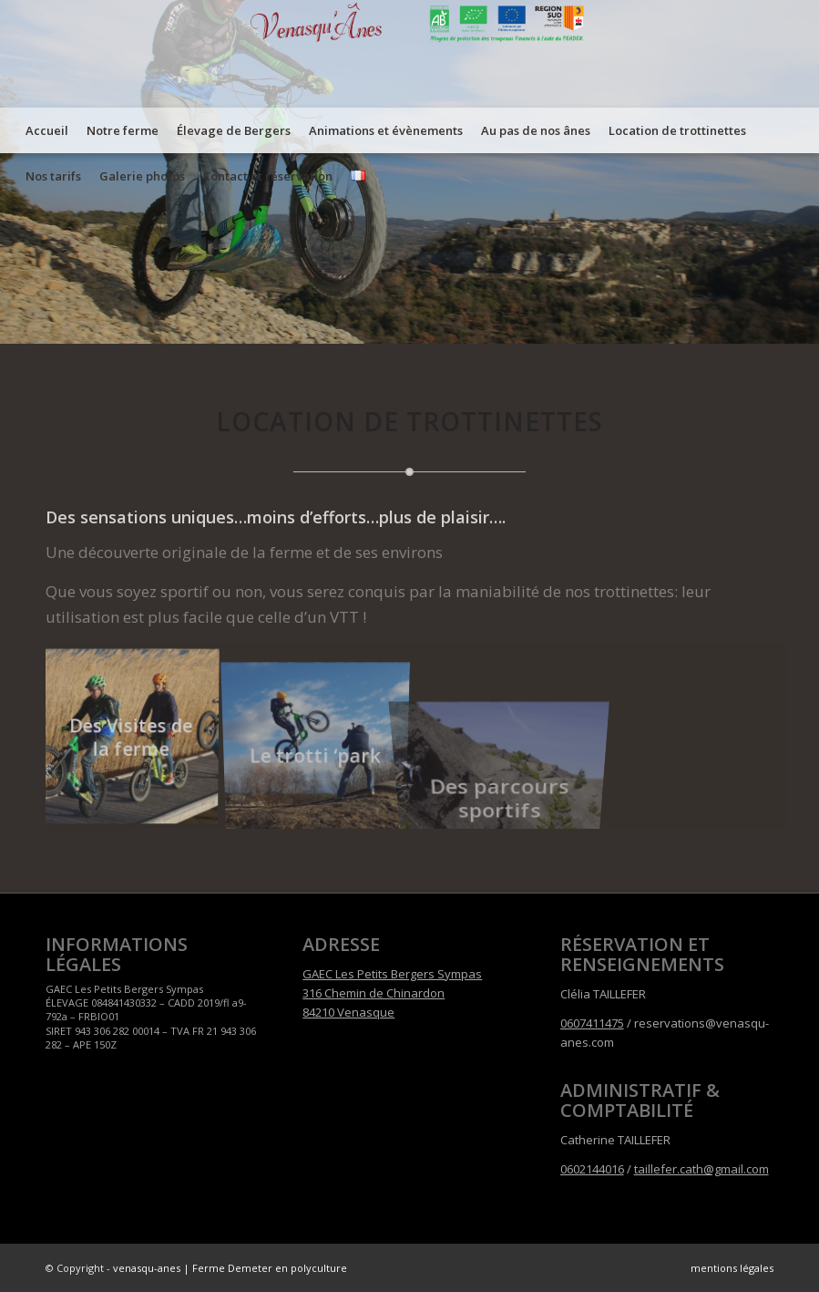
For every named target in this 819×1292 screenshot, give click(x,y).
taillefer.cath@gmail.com (701, 1169)
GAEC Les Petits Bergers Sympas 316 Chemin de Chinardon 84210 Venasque (392, 993)
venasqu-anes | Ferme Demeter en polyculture (230, 1268)
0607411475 (592, 1023)
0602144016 (592, 1169)
